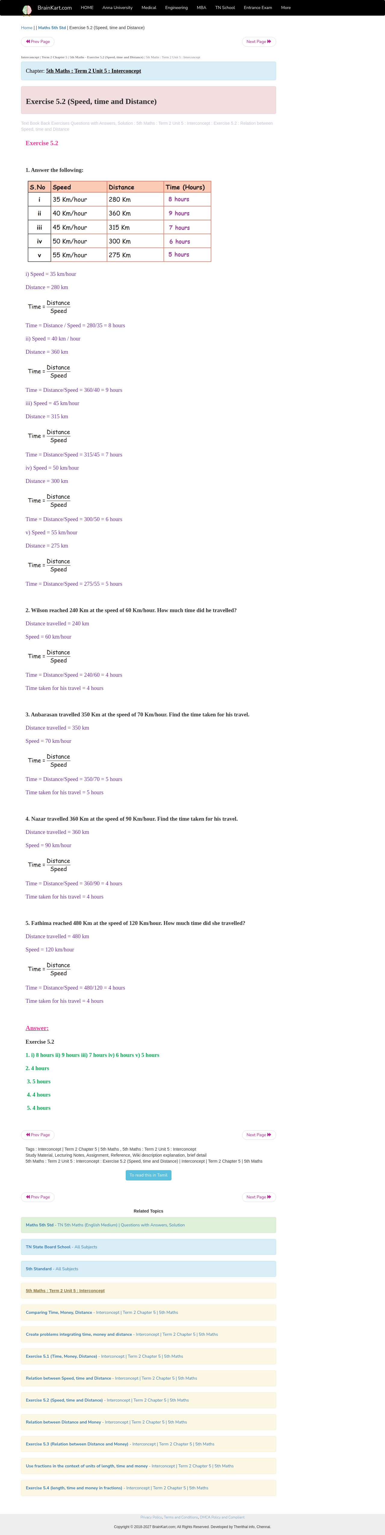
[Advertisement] (324, 115)
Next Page (259, 41)
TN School (225, 8)
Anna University (118, 8)
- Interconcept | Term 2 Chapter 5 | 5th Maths (102, 1312)
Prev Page (38, 41)
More (286, 8)
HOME (87, 8)
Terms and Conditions (181, 1517)
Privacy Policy (151, 1517)
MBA (201, 8)
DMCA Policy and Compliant (222, 1517)
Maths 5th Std (52, 28)
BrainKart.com (55, 7)
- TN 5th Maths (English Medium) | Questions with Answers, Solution (105, 1225)
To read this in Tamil (149, 1175)
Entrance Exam (258, 8)
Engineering (176, 8)
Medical (149, 8)
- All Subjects (61, 1247)
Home (26, 28)
